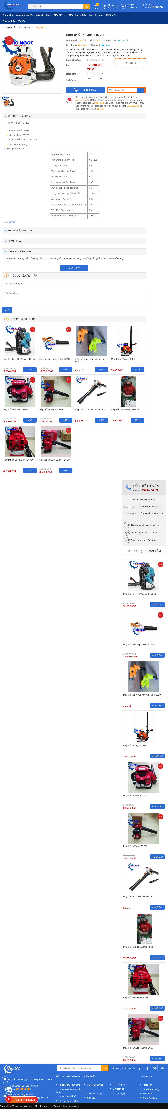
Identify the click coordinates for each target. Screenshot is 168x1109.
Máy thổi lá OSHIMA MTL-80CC (126, 409)
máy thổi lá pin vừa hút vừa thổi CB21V (90, 360)
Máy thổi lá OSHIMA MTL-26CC (54, 460)
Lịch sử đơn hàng (151, 1089)
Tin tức (21, 21)
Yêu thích (147, 1093)
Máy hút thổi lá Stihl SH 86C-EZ (90, 409)
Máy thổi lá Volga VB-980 (15, 409)
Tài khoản (147, 1085)
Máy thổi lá (41, 27)
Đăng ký (130, 5)
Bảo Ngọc (99, 103)
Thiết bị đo (111, 15)
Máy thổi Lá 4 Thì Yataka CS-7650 (19, 359)
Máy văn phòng (43, 15)
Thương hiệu (9, 21)
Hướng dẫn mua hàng (113, 6)
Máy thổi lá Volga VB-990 (123, 359)
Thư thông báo (150, 1098)
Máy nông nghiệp (78, 15)
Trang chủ (8, 15)
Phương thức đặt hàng (69, 1085)
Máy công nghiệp (24, 15)
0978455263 (156, 7)
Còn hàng (82, 45)
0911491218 (133, 106)
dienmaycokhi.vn (74, 1106)
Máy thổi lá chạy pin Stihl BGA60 (55, 359)
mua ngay (74, 268)
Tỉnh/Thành (129, 507)
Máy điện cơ (60, 15)
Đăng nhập (132, 7)
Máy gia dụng (96, 15)
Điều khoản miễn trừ (68, 1101)
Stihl (81, 40)
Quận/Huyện (130, 513)
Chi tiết (100, 109)
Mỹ (98, 40)
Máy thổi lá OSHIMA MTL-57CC (18, 460)
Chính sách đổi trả (67, 1096)
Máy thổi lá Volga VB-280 (51, 409)
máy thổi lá (9, 222)
